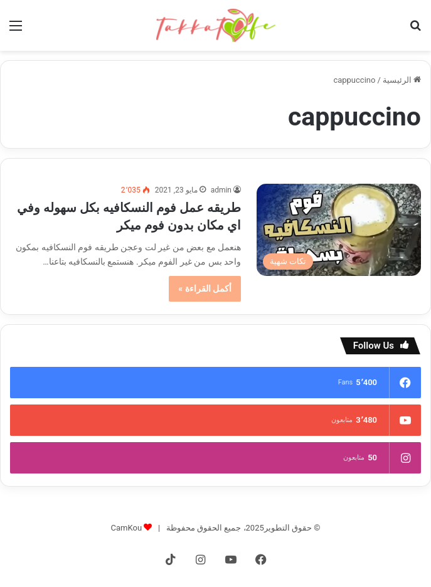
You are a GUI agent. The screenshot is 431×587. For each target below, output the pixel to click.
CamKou (126, 527)
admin (221, 190)
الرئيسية (402, 80)
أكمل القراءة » (204, 288)
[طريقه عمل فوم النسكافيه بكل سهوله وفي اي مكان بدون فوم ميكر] (339, 230)
